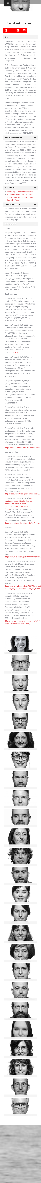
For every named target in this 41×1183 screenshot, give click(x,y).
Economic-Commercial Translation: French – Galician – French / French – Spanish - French (21, 197)
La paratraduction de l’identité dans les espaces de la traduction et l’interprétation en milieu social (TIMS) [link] (18, 503)
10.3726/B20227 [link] (14, 353)
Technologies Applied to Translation (20, 192)
